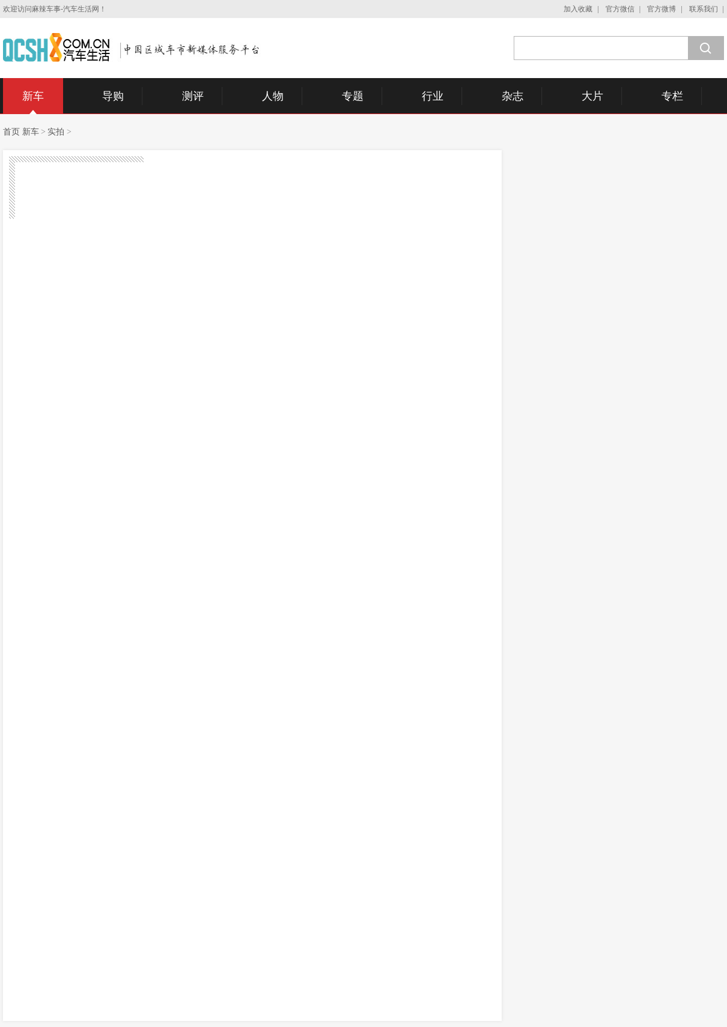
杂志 (512, 96)
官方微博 (661, 9)
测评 (193, 96)
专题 (352, 96)
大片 (592, 96)
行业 (432, 96)
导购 (113, 96)
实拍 (55, 131)
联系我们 (703, 9)
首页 (11, 131)
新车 (33, 96)
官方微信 (620, 9)
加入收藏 (578, 9)
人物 (273, 96)
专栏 (672, 96)
